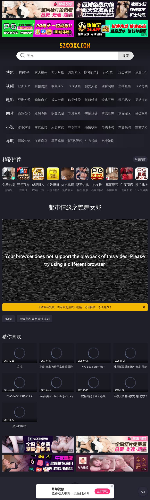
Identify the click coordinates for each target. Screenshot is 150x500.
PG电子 (24, 72)
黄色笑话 (124, 127)
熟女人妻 (91, 86)
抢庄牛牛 (141, 72)
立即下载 (102, 491)
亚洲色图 (41, 113)
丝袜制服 (108, 86)
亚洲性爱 (24, 100)
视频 (10, 86)
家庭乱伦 (41, 127)
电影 (10, 99)
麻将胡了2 (91, 72)
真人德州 (41, 72)
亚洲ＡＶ (24, 86)
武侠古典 (74, 127)
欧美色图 (57, 113)
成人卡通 (57, 100)
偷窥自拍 (24, 113)
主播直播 (124, 86)
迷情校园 (91, 127)
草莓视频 (57, 141)
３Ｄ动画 (74, 86)
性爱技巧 (141, 127)
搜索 (126, 55)
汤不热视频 (74, 141)
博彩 (10, 72)
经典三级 (108, 100)
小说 (10, 127)
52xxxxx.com (75, 46)
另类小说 (108, 127)
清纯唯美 (108, 113)
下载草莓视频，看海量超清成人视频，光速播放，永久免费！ (92, 307)
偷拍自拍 (41, 100)
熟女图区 (124, 113)
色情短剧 (108, 141)
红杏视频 (91, 141)
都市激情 (24, 127)
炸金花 (107, 72)
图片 (10, 113)
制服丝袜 (91, 100)
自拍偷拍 (41, 86)
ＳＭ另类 (141, 86)
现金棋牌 (124, 72)
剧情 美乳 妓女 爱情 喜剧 (35, 319)
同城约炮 (24, 141)
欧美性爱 (74, 100)
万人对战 (57, 72)
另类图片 (141, 113)
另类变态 (141, 100)
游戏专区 (74, 72)
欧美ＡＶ (57, 86)
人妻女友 (57, 127)
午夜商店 (41, 141)
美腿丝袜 (91, 113)
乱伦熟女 (124, 100)
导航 (10, 140)
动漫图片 (74, 113)
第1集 (8, 319)
